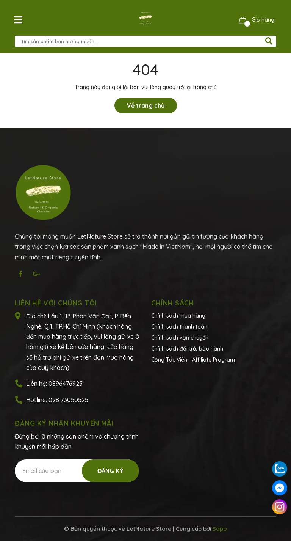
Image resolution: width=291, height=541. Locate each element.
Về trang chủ (145, 105)
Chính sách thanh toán (179, 326)
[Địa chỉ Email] (77, 470)
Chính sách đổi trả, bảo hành (187, 348)
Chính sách (172, 303)
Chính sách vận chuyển (179, 337)
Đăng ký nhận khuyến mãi (64, 423)
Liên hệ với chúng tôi (56, 303)
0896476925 (65, 383)
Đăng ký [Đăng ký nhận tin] (110, 471)
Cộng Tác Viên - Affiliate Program (193, 359)
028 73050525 (68, 400)
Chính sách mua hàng (178, 315)
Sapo (220, 528)
